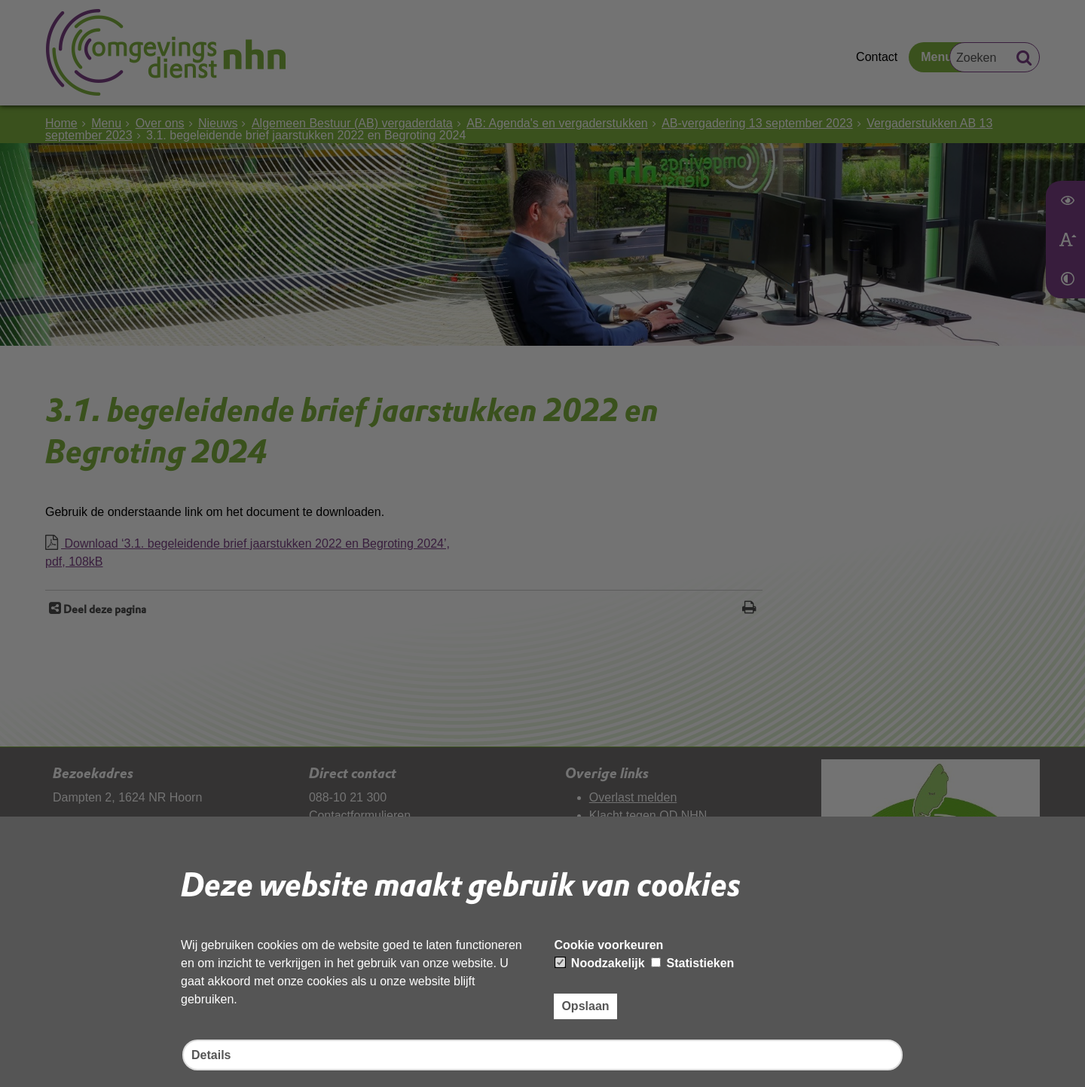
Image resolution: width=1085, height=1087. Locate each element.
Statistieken (692, 963)
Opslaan (585, 1006)
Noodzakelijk (599, 963)
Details (211, 1055)
